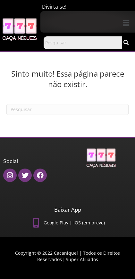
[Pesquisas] (67, 109)
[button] (126, 23)
